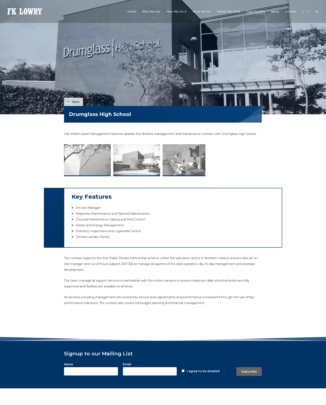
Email (127, 364)
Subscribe (249, 371)
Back (73, 102)
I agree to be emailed (203, 371)
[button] (151, 11)
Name (68, 364)
